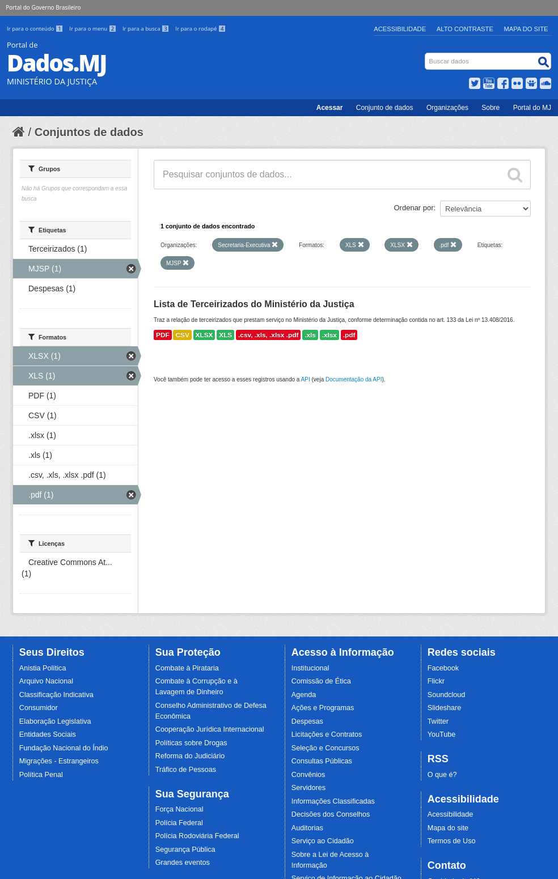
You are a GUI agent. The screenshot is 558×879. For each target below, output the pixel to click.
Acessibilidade (400, 29)
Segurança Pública (185, 849)
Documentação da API (353, 379)
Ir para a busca (146, 28)
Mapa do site (448, 828)
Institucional (310, 668)
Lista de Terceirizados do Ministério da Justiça (254, 304)
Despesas (307, 721)
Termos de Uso (452, 841)
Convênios (308, 775)
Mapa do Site (526, 29)
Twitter (438, 721)
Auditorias (307, 828)
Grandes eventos (182, 863)
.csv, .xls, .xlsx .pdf (268, 335)
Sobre (490, 108)
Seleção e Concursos (325, 748)
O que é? (442, 775)
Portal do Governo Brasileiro (43, 7)
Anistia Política (42, 668)
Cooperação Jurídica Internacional (209, 729)
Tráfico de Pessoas (185, 770)
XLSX (204, 335)
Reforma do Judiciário (190, 756)
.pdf (349, 335)
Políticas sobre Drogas (191, 743)
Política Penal (41, 775)
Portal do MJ (532, 108)
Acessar (329, 108)
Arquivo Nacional (46, 681)
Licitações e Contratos (326, 734)
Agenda (303, 695)
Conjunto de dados (384, 108)
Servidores (308, 788)
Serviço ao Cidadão (322, 841)
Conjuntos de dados (89, 132)
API (305, 379)
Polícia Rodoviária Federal (197, 836)
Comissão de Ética (321, 681)
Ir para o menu (93, 28)
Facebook (443, 668)
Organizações (447, 108)
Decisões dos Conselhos (330, 814)
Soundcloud (447, 695)
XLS (225, 335)
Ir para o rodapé (200, 28)
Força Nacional (179, 809)
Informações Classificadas (333, 801)
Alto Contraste (465, 29)
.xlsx (329, 335)
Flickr (436, 681)
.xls (310, 335)
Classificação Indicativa (56, 695)
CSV (182, 335)
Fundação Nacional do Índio (63, 748)
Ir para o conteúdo (36, 28)
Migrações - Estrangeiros (59, 761)
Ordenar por (414, 207)
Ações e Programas (322, 708)
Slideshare (445, 708)
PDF (163, 335)
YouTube (442, 734)
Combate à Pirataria (187, 668)
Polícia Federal (179, 823)
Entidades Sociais (47, 734)
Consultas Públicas (321, 761)
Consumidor (38, 708)
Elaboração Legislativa (55, 721)
